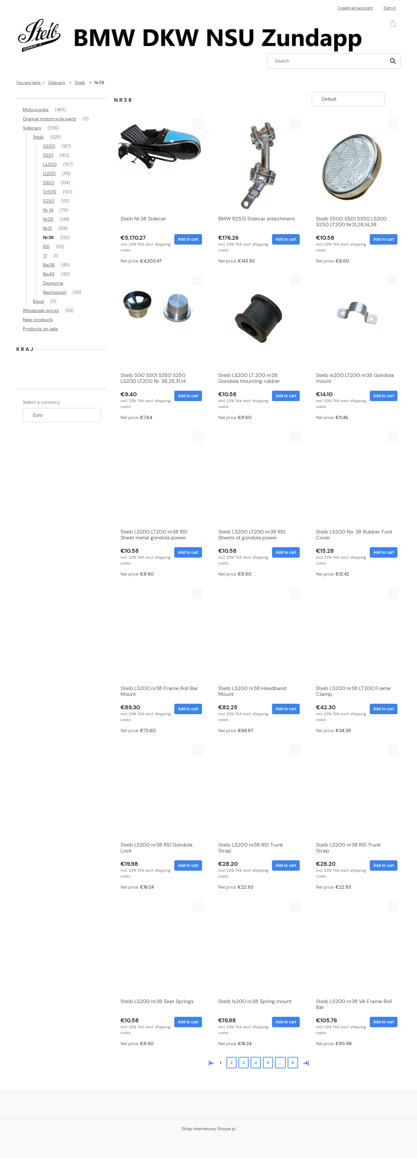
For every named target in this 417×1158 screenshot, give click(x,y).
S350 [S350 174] (48, 183)
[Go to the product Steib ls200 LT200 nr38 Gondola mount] (355, 321)
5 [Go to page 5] (268, 1062)
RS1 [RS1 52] (46, 246)
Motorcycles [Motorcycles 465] (36, 110)
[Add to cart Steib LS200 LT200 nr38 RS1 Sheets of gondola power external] (286, 552)
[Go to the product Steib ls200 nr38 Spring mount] (257, 947)
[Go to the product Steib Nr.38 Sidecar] (159, 165)
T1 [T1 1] (45, 256)
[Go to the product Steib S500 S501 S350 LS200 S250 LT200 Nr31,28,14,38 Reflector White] (355, 165)
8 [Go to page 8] (293, 1062)
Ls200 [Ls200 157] (50, 164)
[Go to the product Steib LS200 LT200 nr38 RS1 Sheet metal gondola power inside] (159, 478)
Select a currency (41, 402)
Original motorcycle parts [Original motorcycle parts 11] (49, 119)
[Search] (392, 60)
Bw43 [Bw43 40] (48, 274)
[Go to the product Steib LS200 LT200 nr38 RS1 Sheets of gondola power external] (257, 478)
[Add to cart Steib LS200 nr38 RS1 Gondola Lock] (188, 865)
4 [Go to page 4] (255, 1062)
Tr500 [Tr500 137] (49, 192)
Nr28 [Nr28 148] (48, 219)
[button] (197, 123)
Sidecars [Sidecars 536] (32, 128)
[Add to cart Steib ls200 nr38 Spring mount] (286, 1022)
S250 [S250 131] (48, 201)
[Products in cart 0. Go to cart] (394, 23)
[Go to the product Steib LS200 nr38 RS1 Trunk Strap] (257, 791)
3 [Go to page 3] (243, 1062)
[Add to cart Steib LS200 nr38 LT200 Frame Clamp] (383, 709)
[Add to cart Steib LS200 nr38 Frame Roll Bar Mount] (188, 709)
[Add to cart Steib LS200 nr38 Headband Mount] (286, 709)
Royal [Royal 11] (38, 301)
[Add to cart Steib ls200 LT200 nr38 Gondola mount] (383, 396)
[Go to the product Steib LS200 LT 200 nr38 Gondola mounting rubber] (257, 321)
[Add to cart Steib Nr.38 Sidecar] (188, 239)
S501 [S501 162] (48, 155)
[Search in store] (328, 61)
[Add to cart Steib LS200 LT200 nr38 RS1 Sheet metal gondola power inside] (188, 552)
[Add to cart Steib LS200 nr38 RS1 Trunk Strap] (286, 865)
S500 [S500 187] (49, 146)
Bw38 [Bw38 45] (49, 265)
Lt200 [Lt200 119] (49, 173)
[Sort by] (348, 99)
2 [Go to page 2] (231, 1062)
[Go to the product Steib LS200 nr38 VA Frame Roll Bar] (355, 947)
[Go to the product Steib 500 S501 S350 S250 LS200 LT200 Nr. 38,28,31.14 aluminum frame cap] (159, 321)
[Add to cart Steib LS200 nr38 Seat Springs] (188, 1022)
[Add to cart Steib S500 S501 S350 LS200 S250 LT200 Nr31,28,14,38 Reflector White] (383, 239)
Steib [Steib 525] (38, 137)
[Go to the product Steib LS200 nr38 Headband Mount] (257, 634)
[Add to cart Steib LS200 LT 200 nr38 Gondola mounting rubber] (286, 396)
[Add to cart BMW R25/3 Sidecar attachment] (286, 239)
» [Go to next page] (304, 1062)
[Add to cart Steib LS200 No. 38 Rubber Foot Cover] (383, 552)
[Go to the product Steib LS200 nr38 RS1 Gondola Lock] (159, 791)
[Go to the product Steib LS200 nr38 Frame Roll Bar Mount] (159, 634)
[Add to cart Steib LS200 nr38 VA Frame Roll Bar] (383, 1022)
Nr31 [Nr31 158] (47, 228)
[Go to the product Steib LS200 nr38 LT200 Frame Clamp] (355, 634)
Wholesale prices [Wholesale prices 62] (41, 310)
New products (38, 320)
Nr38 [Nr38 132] (48, 237)
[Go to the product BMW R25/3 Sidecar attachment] (257, 165)
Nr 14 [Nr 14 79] (48, 210)
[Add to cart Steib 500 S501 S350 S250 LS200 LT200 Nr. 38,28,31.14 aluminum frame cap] (188, 396)
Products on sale (40, 329)
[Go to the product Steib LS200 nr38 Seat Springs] (159, 947)
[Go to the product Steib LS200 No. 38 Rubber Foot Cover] (355, 478)
